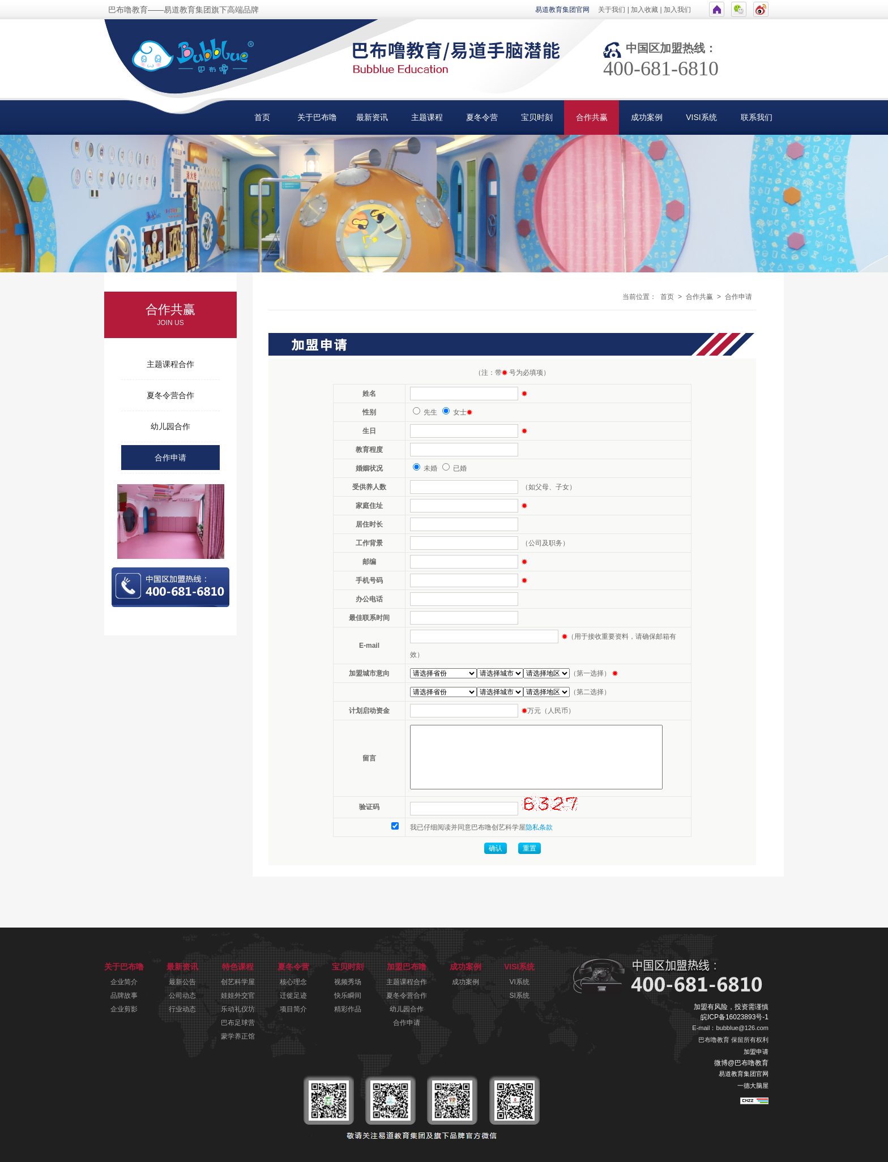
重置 (529, 848)
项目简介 (293, 1009)
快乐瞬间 (347, 995)
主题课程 (427, 117)
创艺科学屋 (238, 982)
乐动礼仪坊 (238, 1009)
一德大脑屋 (753, 1085)
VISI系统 (701, 117)
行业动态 (182, 1009)
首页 (262, 117)
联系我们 (756, 117)
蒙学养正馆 (238, 1036)
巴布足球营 (238, 1023)
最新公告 (182, 982)
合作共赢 (592, 117)
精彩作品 (347, 1009)
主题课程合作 (170, 364)
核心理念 (293, 982)
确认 (495, 848)
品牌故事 (124, 995)
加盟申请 (756, 1051)
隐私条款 (539, 827)
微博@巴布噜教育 (741, 1063)
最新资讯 (372, 117)
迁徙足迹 (293, 995)
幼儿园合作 (170, 426)
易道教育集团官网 (562, 10)
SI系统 (520, 995)
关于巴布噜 (317, 117)
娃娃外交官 (238, 995)
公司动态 (182, 995)
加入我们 (677, 10)
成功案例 (647, 117)
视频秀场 (347, 982)
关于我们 (611, 10)
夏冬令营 (482, 117)
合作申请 (170, 457)
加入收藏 (644, 10)
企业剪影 (124, 1009)
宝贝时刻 (537, 117)
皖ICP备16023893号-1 (735, 1017)
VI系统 (520, 982)
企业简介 (124, 982)
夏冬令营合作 (170, 395)
